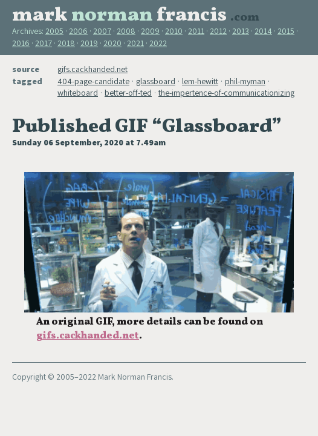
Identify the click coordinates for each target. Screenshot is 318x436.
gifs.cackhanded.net (92, 69)
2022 (158, 43)
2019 (89, 43)
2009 (150, 30)
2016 (21, 43)
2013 (240, 30)
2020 (112, 43)
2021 (135, 43)
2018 (66, 43)
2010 (174, 30)
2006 (78, 30)
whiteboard (77, 92)
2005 (54, 30)
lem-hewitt (200, 81)
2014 (263, 30)
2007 (102, 30)
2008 (126, 30)
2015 (285, 30)
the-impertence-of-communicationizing (226, 92)
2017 (43, 43)
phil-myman (245, 81)
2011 (196, 30)
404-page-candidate (93, 81)
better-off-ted (128, 92)
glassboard (155, 81)
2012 (218, 30)
